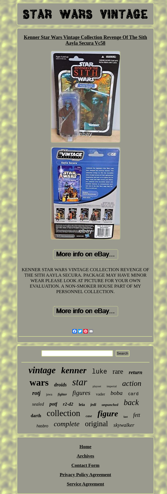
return (135, 372)
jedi (93, 405)
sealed (38, 404)
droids (60, 385)
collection (63, 413)
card (133, 394)
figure (108, 413)
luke (99, 371)
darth (36, 415)
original (96, 424)
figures (81, 392)
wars (39, 382)
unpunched (110, 405)
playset (97, 386)
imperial (112, 386)
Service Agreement (85, 484)
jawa (49, 394)
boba (117, 392)
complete (67, 424)
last (126, 416)
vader (100, 394)
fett (136, 415)
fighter (62, 394)
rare (118, 371)
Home (85, 446)
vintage (42, 370)
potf (53, 404)
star (79, 382)
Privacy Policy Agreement (85, 474)
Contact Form (85, 465)
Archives (85, 456)
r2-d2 (68, 404)
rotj (36, 393)
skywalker (124, 425)
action (131, 383)
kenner (73, 370)
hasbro (42, 426)
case (89, 416)
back (131, 402)
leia (82, 404)
